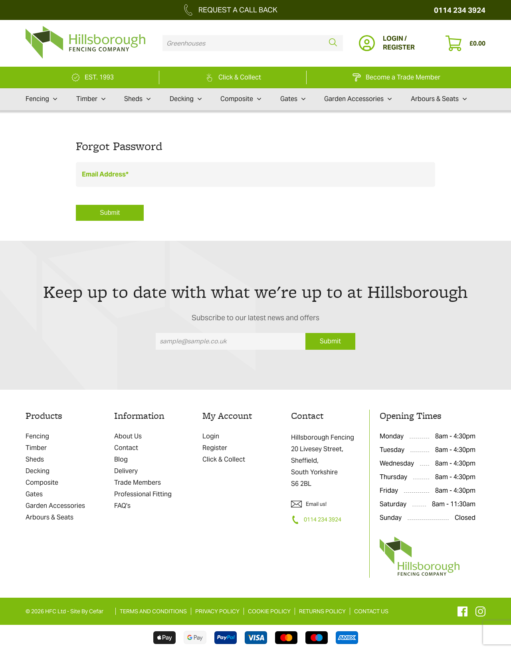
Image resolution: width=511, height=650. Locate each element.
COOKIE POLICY (269, 611)
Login (210, 436)
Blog (121, 459)
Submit (110, 212)
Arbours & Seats (439, 99)
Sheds (137, 99)
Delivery (126, 471)
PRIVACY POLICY (217, 611)
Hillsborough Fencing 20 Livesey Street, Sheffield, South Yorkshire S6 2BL (322, 460)
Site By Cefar (86, 611)
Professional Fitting (143, 494)
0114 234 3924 (459, 10)
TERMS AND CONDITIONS (153, 611)
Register (214, 448)
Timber (90, 99)
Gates (292, 99)
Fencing (41, 99)
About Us (128, 436)
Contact (126, 448)
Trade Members (137, 482)
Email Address (104, 174)
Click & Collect (223, 459)
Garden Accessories (358, 99)
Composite (240, 99)
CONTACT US (371, 611)
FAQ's (122, 505)
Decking (186, 99)
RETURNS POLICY (322, 611)
